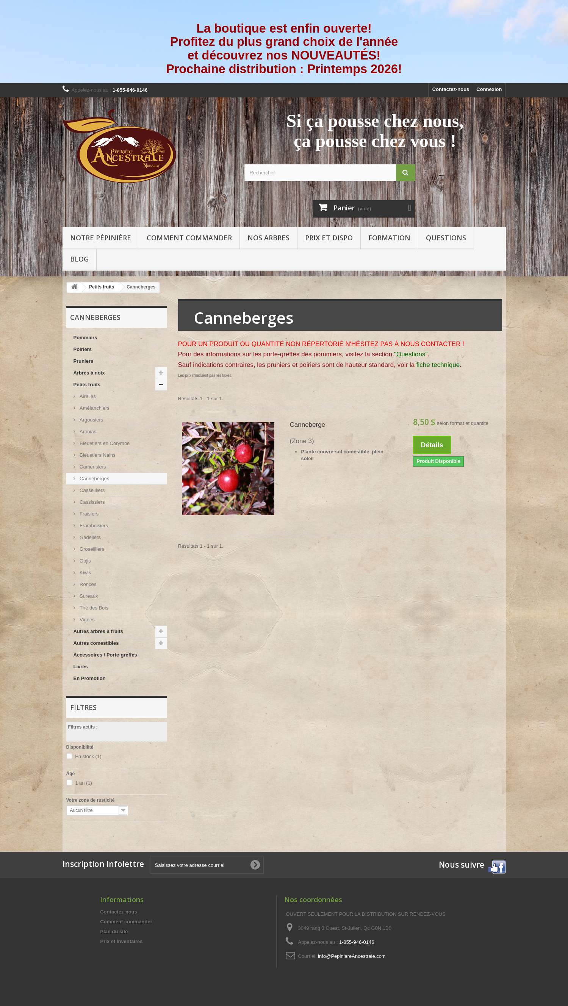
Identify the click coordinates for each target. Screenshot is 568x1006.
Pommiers (85, 337)
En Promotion (90, 678)
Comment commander (189, 237)
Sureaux (88, 596)
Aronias (87, 431)
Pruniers (84, 361)
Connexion (489, 89)
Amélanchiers (94, 408)
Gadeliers (89, 537)
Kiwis (84, 572)
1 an (83, 783)
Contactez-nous (450, 89)
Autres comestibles (96, 643)
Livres (81, 666)
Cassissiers (91, 502)
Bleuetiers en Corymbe (104, 443)
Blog (79, 258)
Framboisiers (93, 525)
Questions (446, 237)
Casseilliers (91, 490)
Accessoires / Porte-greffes (105, 655)
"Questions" (411, 354)
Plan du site (114, 931)
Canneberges (94, 478)
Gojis (84, 561)
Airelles (87, 396)
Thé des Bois (93, 608)
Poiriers (83, 349)
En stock (88, 756)
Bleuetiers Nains (97, 455)
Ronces (87, 584)
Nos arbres (268, 237)
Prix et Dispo (329, 237)
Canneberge (307, 424)
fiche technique (438, 364)
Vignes (86, 619)
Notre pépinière (100, 237)
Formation (389, 237)
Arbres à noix (89, 373)
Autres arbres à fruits (99, 631)
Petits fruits (87, 384)
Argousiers (90, 420)
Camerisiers (92, 467)
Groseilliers (91, 549)
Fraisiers (88, 514)
